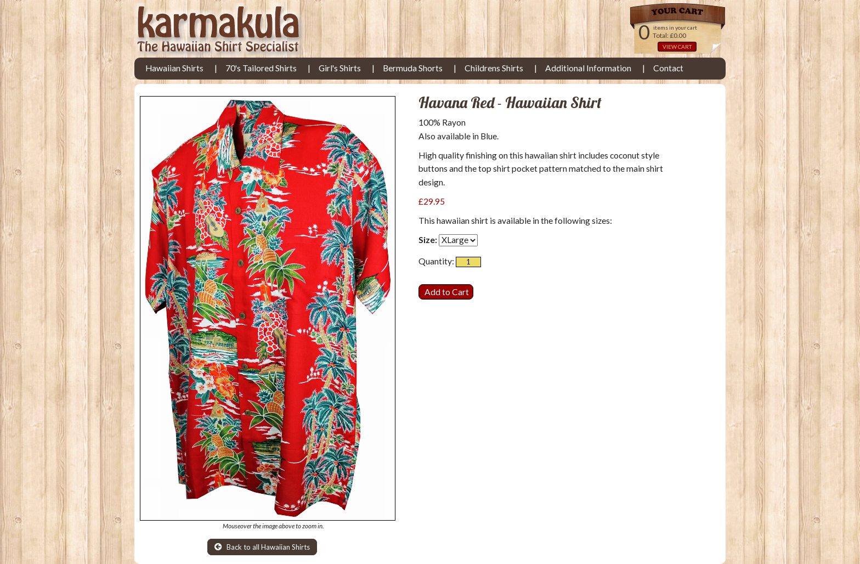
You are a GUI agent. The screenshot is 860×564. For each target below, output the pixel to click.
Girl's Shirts (340, 68)
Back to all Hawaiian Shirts (262, 547)
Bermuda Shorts (413, 68)
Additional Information (588, 68)
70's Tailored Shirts (261, 68)
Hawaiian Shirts (174, 68)
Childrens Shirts (494, 68)
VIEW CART (677, 46)
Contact (668, 68)
